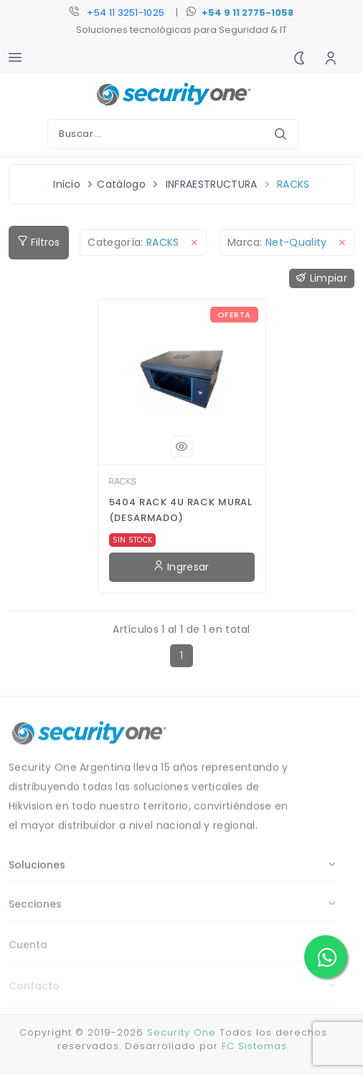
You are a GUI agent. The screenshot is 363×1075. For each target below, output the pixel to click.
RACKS (293, 184)
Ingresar (181, 567)
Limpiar (321, 278)
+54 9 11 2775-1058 (247, 12)
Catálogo (121, 184)
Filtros (39, 242)
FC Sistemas (254, 1046)
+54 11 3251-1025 (125, 12)
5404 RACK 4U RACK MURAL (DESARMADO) (181, 510)
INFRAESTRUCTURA (212, 184)
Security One (181, 1032)
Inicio (66, 184)
